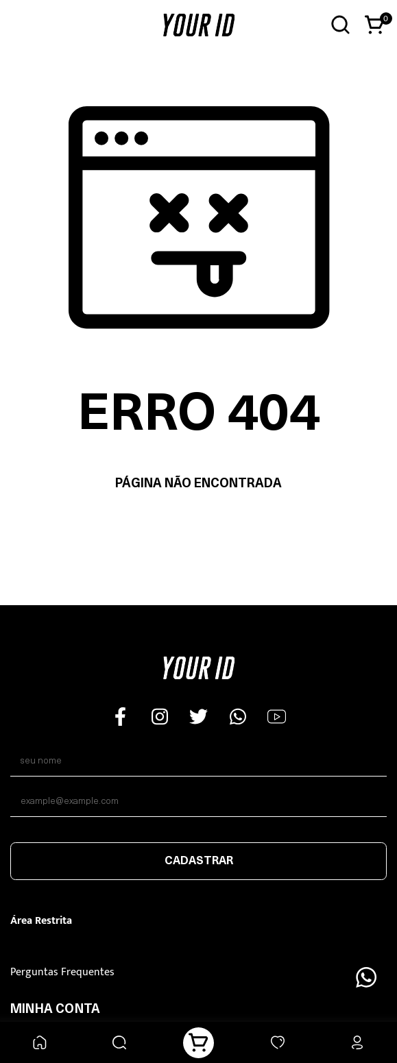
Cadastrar (199, 861)
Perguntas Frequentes (62, 972)
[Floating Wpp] (366, 977)
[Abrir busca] (340, 25)
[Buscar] (119, 1042)
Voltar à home (198, 527)
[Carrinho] (198, 1042)
